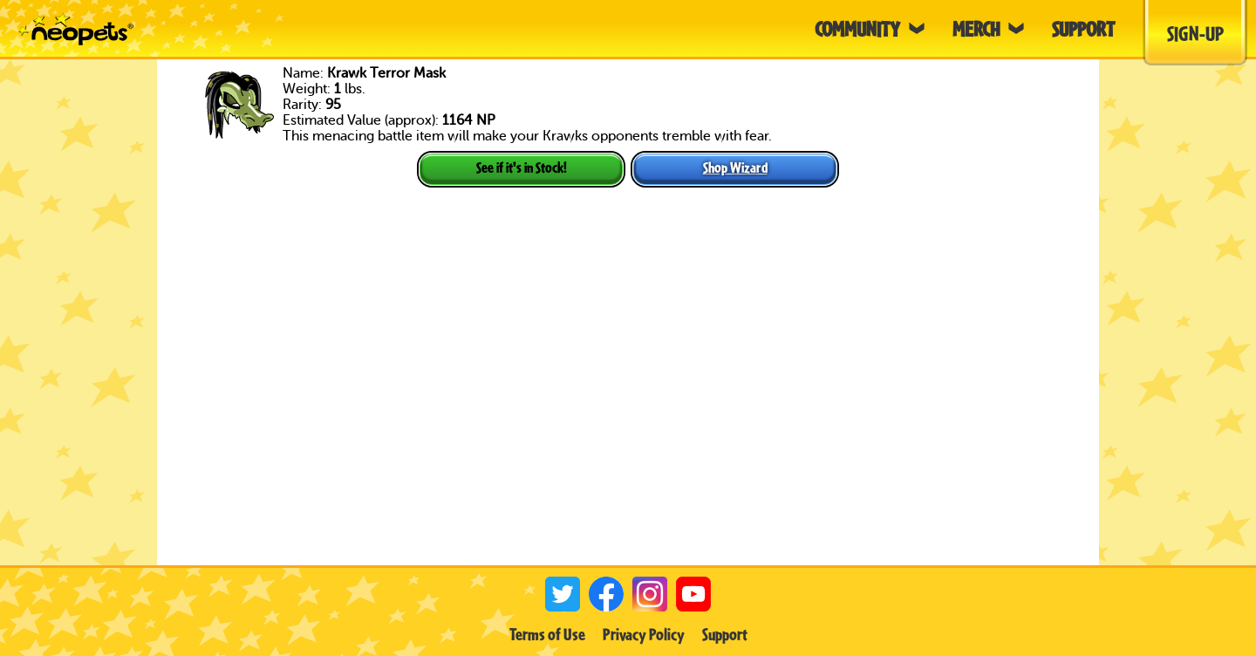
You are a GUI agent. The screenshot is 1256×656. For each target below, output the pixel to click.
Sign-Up (1195, 33)
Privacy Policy (644, 634)
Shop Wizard (735, 167)
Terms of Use (547, 634)
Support (724, 634)
